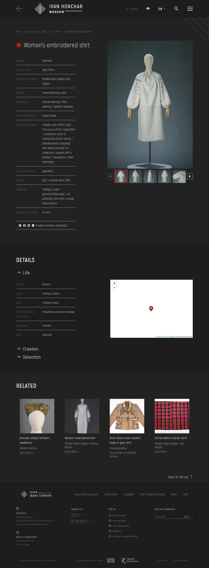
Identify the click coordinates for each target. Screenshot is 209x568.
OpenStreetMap (169, 336)
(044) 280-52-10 (48, 520)
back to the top (178, 477)
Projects (129, 494)
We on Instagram (119, 520)
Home (18, 31)
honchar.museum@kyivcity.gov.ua (35, 524)
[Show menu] (190, 9)
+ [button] (114, 283)
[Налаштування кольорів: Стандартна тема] (148, 9)
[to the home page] (36, 494)
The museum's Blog (152, 494)
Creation (30, 348)
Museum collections (36, 31)
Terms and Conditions (181, 560)
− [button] (114, 288)
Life (26, 272)
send (186, 516)
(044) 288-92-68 (35, 520)
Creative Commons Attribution (42, 225)
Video (174, 494)
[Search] (176, 8)
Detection (32, 357)
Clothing (56, 31)
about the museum (86, 494)
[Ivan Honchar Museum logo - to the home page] (73, 8)
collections (111, 494)
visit (185, 494)
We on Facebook (119, 515)
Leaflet (158, 336)
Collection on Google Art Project (125, 536)
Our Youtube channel (121, 526)
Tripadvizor (117, 531)
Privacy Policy (162, 560)
